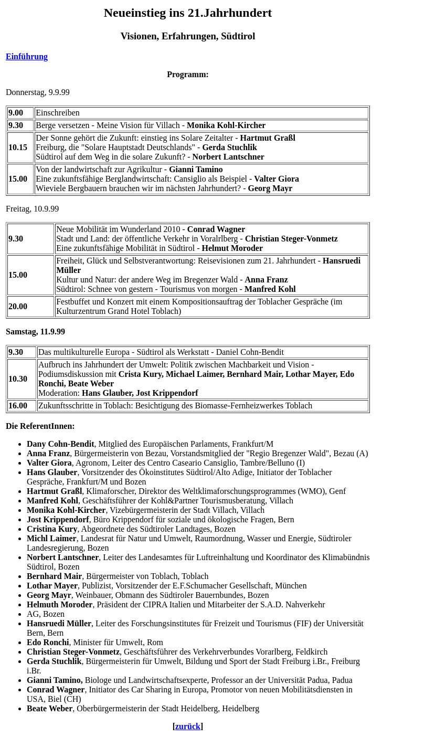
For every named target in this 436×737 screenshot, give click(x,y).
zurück (187, 726)
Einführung (27, 56)
